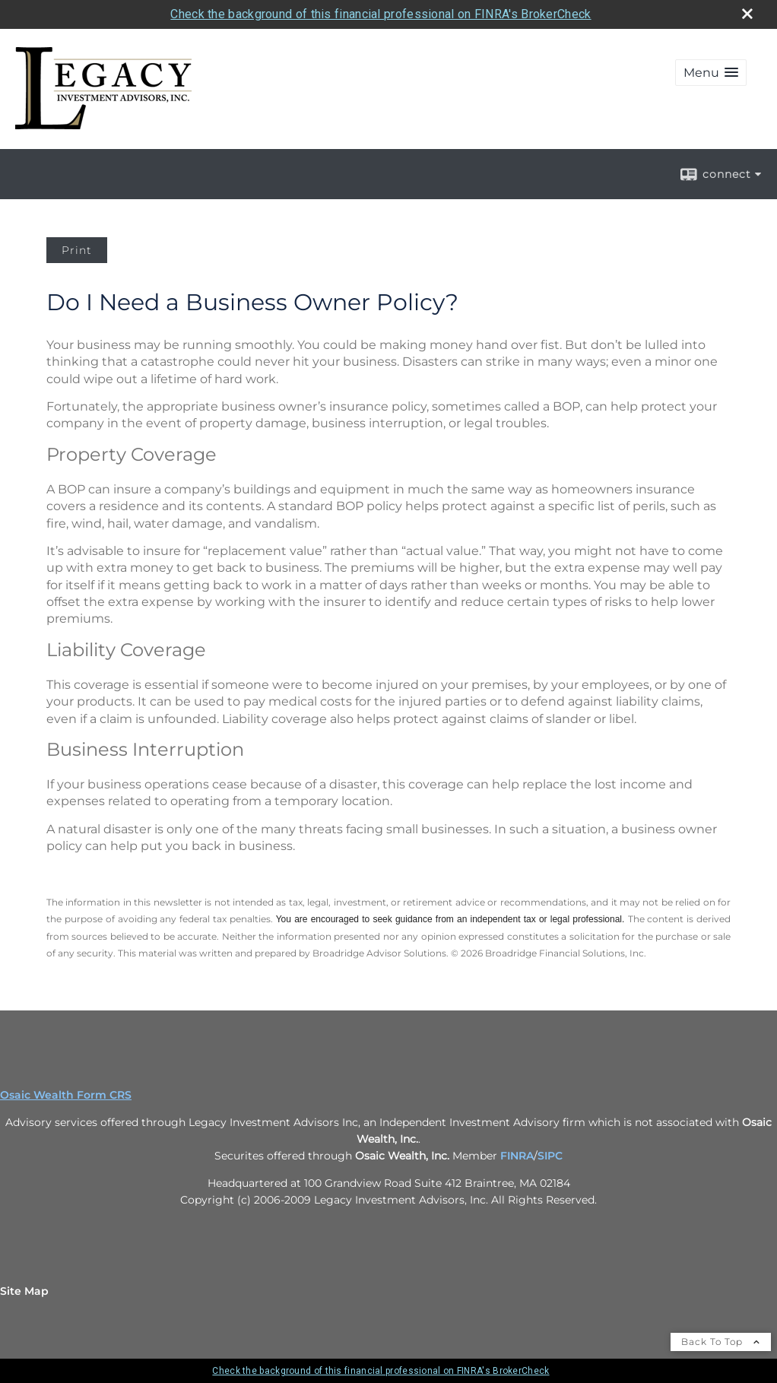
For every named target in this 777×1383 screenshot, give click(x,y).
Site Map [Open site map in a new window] (24, 1291)
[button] (711, 72)
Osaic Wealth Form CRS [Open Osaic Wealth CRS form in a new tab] (66, 1095)
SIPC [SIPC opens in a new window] (550, 1156)
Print (77, 250)
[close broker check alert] (747, 14)
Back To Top (720, 1341)
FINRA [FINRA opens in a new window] (517, 1156)
